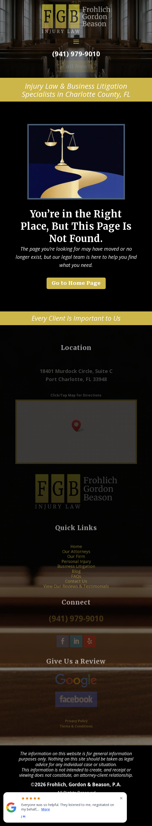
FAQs (76, 573)
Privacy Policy (76, 721)
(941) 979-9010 (76, 54)
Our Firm (76, 559)
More (45, 809)
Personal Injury (76, 563)
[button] (78, 426)
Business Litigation (76, 566)
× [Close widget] (121, 798)
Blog (76, 570)
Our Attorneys (76, 556)
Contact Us (76, 577)
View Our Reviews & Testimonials (76, 580)
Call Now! (76, 66)
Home (76, 552)
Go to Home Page (76, 283)
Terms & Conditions (76, 726)
